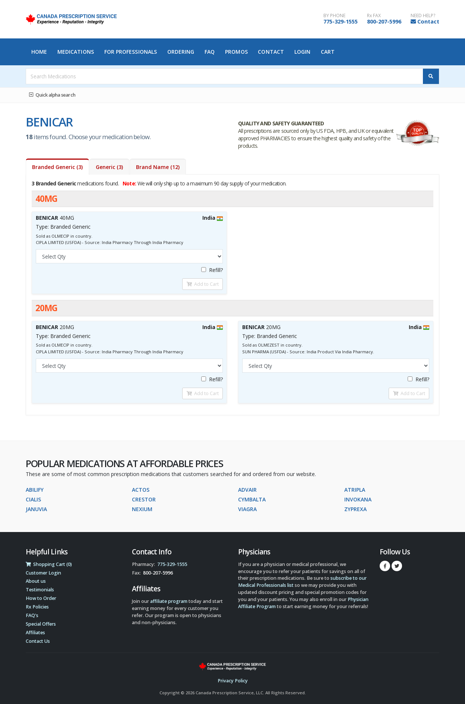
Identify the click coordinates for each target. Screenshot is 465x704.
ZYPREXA (355, 509)
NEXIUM (142, 509)
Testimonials (40, 589)
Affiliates (35, 632)
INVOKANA (357, 499)
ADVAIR (247, 489)
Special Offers (41, 624)
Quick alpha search (52, 94)
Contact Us (38, 641)
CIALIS (33, 499)
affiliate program (168, 601)
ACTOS (140, 489)
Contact (428, 21)
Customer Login (43, 573)
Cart (328, 51)
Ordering (180, 51)
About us (36, 581)
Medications (75, 51)
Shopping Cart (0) (49, 564)
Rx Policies (37, 607)
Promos (236, 51)
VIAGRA (247, 509)
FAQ (210, 51)
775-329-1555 (340, 21)
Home (39, 51)
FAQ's (32, 615)
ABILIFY (35, 489)
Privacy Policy (233, 681)
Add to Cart (203, 284)
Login (302, 51)
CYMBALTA (252, 499)
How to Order (41, 598)
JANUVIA (36, 509)
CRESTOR (144, 499)
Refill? (212, 269)
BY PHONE (334, 15)
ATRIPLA (354, 489)
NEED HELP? (423, 15)
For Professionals (130, 51)
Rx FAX (374, 15)
